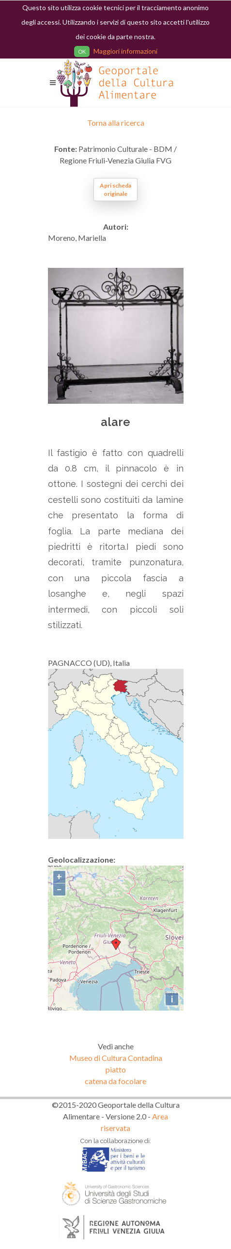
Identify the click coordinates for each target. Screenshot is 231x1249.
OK (82, 51)
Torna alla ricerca (115, 122)
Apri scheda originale (115, 189)
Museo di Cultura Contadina (115, 1057)
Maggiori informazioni (125, 51)
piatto (116, 1069)
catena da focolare (115, 1081)
